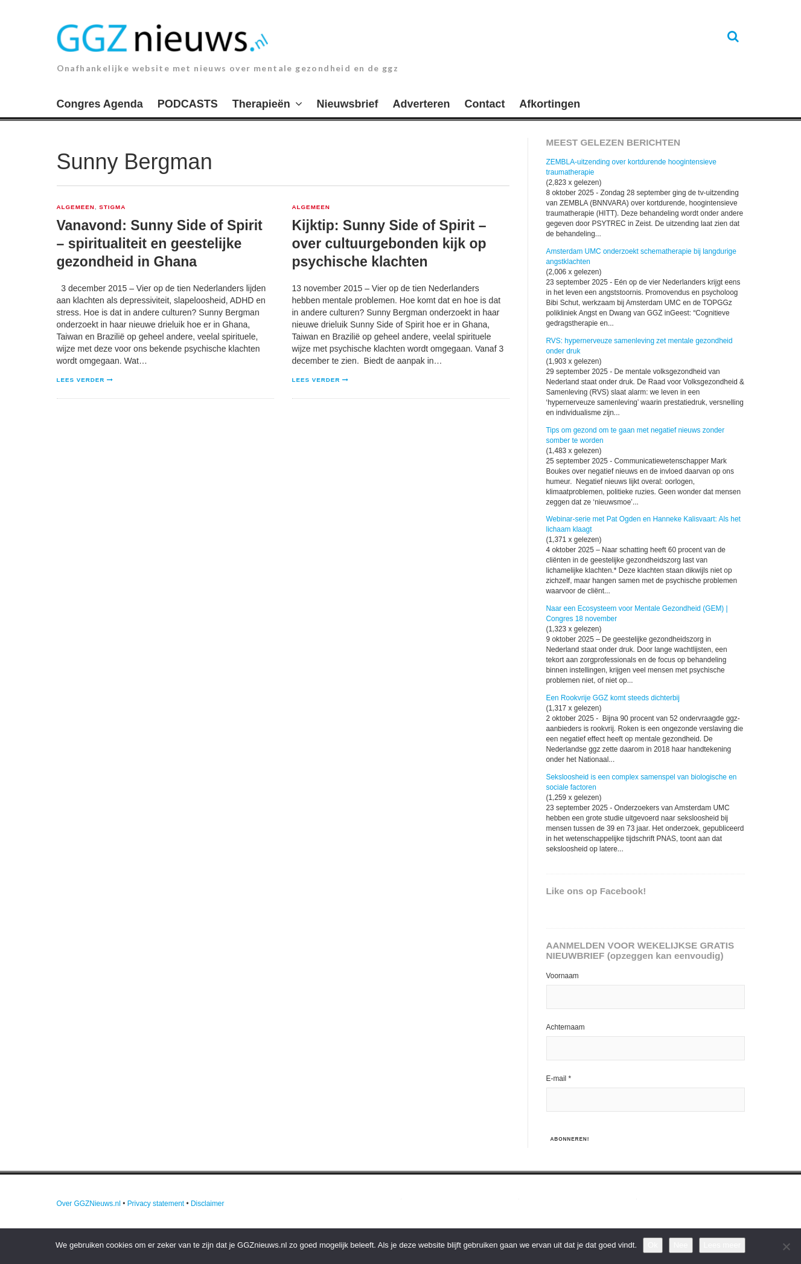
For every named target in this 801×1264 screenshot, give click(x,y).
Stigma (112, 207)
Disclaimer (208, 1203)
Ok (653, 1244)
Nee (681, 1244)
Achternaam (565, 1027)
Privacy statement (156, 1203)
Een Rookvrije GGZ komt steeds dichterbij (613, 698)
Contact (484, 104)
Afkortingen (549, 104)
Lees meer (722, 1244)
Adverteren (421, 104)
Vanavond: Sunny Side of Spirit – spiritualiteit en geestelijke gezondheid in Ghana (160, 243)
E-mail (559, 1078)
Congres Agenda (100, 104)
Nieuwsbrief (347, 104)
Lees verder (81, 379)
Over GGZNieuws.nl (89, 1203)
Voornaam (562, 976)
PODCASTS (188, 104)
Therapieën (261, 104)
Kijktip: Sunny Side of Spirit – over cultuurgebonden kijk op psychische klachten (389, 243)
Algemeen (76, 207)
